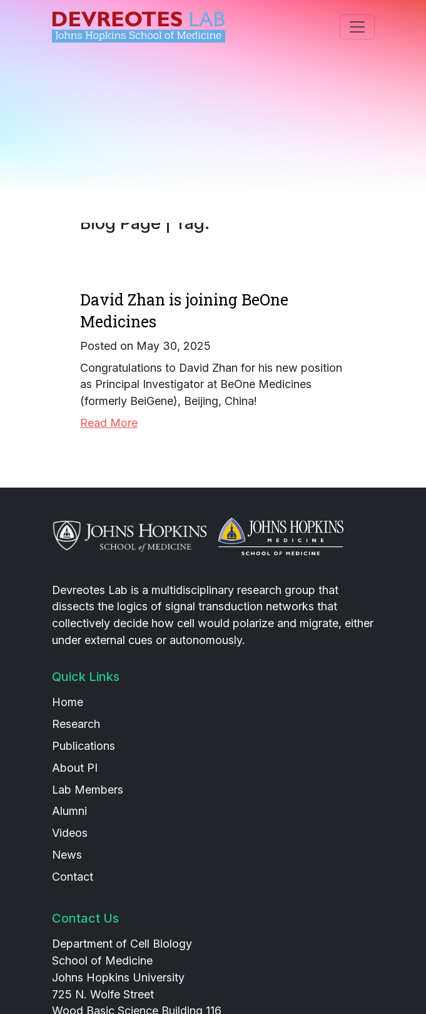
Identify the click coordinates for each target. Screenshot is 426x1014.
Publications (83, 745)
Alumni (69, 810)
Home (67, 702)
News (67, 854)
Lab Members (87, 789)
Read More (109, 422)
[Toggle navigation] (357, 26)
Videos (70, 832)
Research (76, 723)
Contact (72, 876)
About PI (75, 767)
